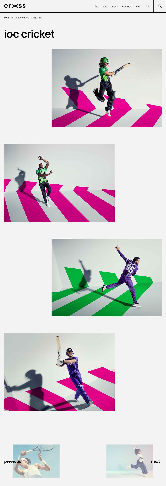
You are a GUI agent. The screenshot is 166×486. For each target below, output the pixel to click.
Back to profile (32, 17)
